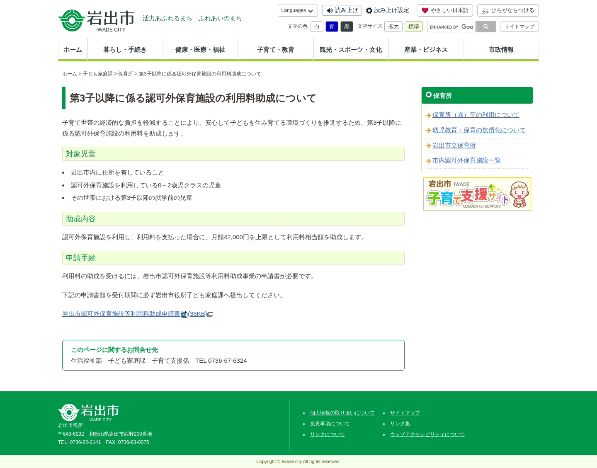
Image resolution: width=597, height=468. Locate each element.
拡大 (393, 26)
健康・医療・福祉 (200, 49)
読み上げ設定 (391, 10)
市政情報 (501, 49)
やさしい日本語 (444, 10)
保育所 (125, 74)
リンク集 (400, 424)
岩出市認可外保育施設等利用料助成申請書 (137, 313)
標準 (413, 26)
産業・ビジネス (426, 49)
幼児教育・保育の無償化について (479, 130)
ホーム (72, 49)
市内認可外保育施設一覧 (466, 160)
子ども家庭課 (98, 74)
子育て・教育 (275, 49)
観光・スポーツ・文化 (351, 49)
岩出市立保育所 (454, 145)
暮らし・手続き (125, 49)
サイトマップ (519, 26)
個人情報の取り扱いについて (342, 413)
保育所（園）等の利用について (475, 115)
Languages (294, 10)
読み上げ (346, 10)
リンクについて (327, 434)
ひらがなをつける (508, 10)
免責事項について (330, 424)
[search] (451, 27)
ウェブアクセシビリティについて (427, 434)
